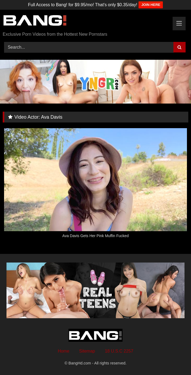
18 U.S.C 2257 (119, 351)
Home (63, 351)
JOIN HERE (150, 5)
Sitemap (87, 351)
